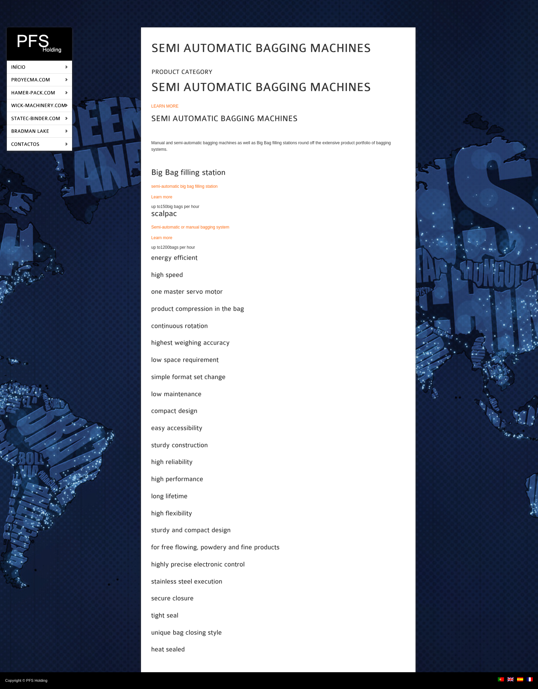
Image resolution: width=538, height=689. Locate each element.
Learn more (162, 197)
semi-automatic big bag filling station (184, 186)
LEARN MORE (164, 106)
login (52, 680)
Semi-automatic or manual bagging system (190, 227)
